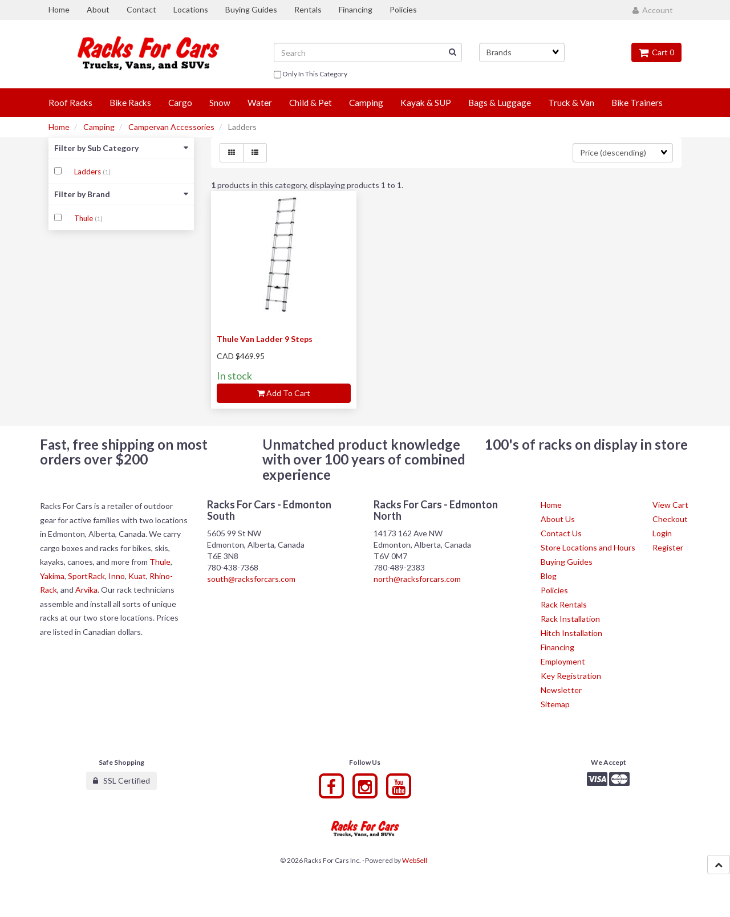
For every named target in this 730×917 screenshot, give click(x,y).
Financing (557, 647)
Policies (554, 590)
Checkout (670, 519)
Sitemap (555, 704)
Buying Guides (567, 561)
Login (662, 533)
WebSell (414, 860)
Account (652, 10)
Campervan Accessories (171, 127)
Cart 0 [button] (656, 52)
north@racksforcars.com (417, 579)
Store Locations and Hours (588, 547)
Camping (99, 127)
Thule (84, 218)
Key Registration (571, 675)
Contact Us (561, 533)
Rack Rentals (564, 604)
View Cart (670, 505)
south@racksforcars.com (251, 579)
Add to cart (283, 393)
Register (667, 547)
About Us (558, 519)
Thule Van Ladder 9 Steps (265, 339)
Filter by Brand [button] (121, 194)
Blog (549, 576)
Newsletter (561, 690)
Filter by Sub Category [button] (121, 148)
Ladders (88, 171)
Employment (563, 661)
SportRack (86, 576)
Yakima (52, 576)
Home (59, 127)
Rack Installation (570, 618)
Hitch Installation (571, 633)
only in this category (310, 74)
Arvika (86, 589)
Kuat (137, 576)
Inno (116, 576)
